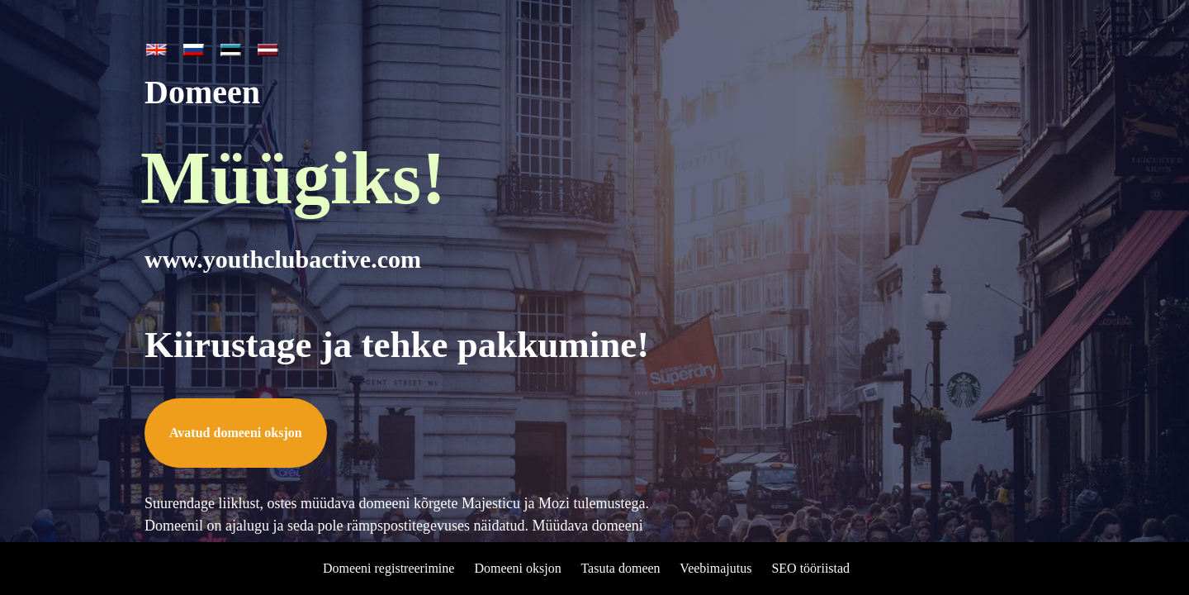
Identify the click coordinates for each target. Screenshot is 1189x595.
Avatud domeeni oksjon (235, 433)
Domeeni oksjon (517, 568)
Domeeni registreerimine (389, 568)
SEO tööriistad (810, 568)
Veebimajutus (715, 568)
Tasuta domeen (620, 568)
